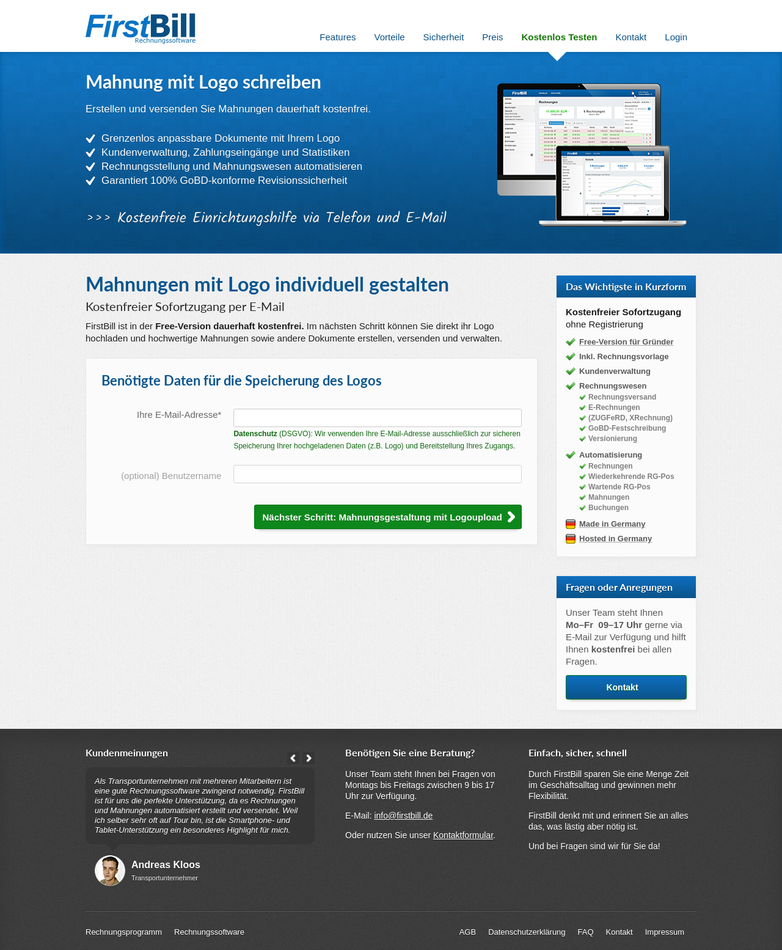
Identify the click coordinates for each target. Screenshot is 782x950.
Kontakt (622, 687)
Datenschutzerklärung (526, 932)
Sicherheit (443, 37)
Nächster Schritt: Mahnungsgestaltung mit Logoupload (382, 517)
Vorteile (390, 37)
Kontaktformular (463, 835)
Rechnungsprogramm (124, 932)
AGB (467, 932)
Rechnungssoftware (209, 932)
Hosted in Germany (615, 538)
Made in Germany (612, 523)
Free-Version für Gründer (626, 341)
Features (338, 37)
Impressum (664, 932)
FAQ (586, 932)
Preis (492, 37)
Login (676, 37)
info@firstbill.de (403, 815)
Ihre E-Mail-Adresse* (179, 414)
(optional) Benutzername (171, 475)
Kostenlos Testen (559, 37)
